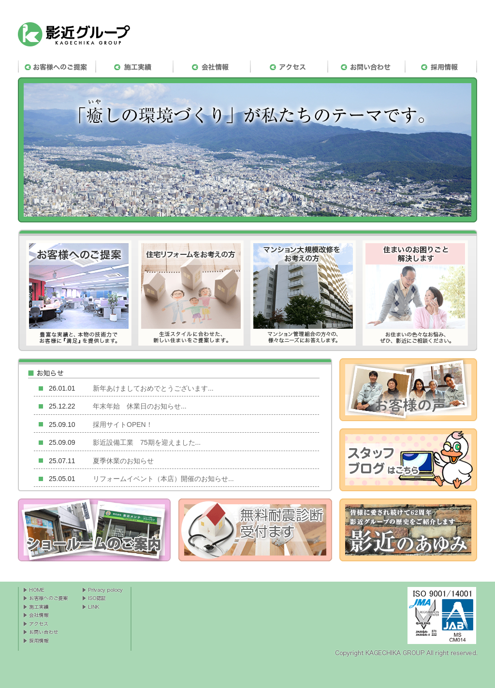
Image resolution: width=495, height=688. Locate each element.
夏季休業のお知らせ (123, 461)
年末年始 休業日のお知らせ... (140, 406)
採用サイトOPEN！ (123, 424)
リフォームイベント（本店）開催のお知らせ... (163, 479)
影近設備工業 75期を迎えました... (147, 442)
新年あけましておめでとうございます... (153, 388)
